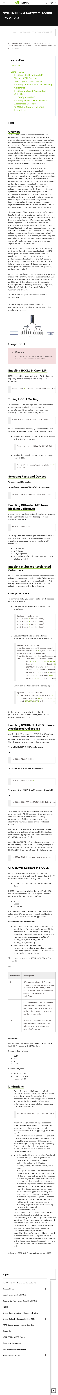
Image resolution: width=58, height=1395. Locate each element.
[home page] (22, 2)
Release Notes (8, 1284)
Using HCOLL (17, 71)
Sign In (52, 2)
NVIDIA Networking (40, 43)
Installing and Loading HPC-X (14, 1290)
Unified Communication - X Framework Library (21, 1308)
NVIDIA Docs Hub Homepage (19, 43)
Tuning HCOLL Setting (25, 78)
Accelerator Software (17, 46)
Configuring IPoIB (26, 97)
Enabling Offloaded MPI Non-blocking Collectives (33, 86)
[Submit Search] (50, 32)
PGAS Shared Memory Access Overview (18, 1320)
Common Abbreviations (12, 1338)
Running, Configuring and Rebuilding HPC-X (20, 1296)
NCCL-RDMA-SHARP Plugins (14, 1332)
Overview (15, 65)
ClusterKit (7, 1326)
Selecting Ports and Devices (28, 81)
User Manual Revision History (14, 1344)
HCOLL (18, 48)
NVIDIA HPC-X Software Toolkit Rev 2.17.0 (19, 1278)
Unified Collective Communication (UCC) (19, 1314)
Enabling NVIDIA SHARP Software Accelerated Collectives (31, 102)
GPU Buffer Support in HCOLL (29, 107)
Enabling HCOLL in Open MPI (28, 75)
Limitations (19, 110)
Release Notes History (11, 1350)
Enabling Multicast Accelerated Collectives (30, 92)
